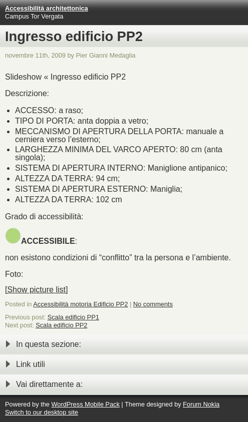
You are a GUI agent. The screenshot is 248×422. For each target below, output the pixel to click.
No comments (153, 304)
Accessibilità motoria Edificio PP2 (80, 304)
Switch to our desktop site (41, 412)
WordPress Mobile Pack (85, 404)
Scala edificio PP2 (61, 325)
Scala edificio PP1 (73, 317)
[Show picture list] (36, 289)
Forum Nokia (201, 404)
